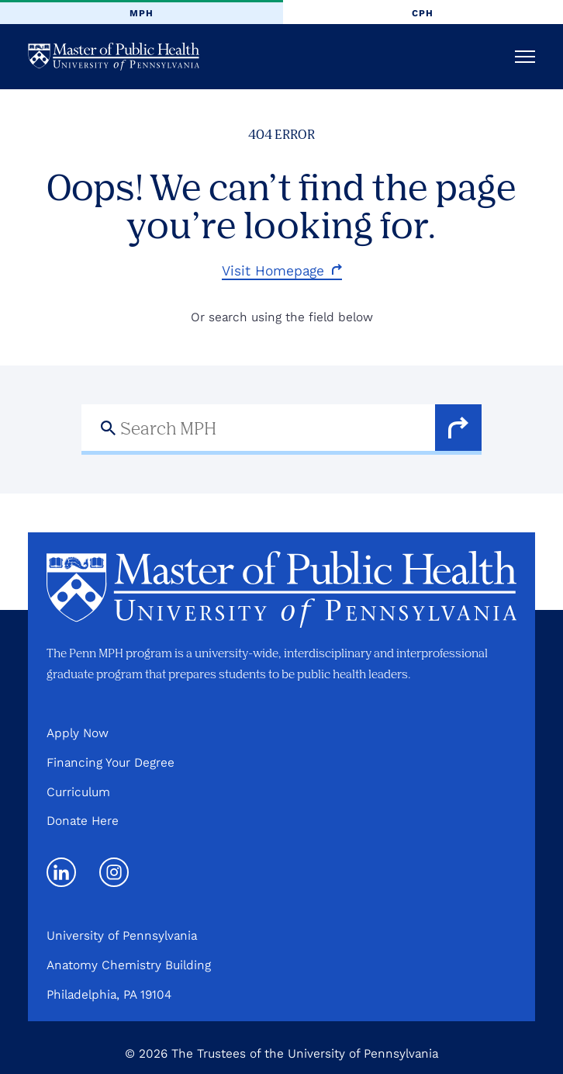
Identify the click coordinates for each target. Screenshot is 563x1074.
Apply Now (78, 733)
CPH (422, 13)
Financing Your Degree (110, 762)
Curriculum (78, 792)
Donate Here (83, 820)
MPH (142, 13)
